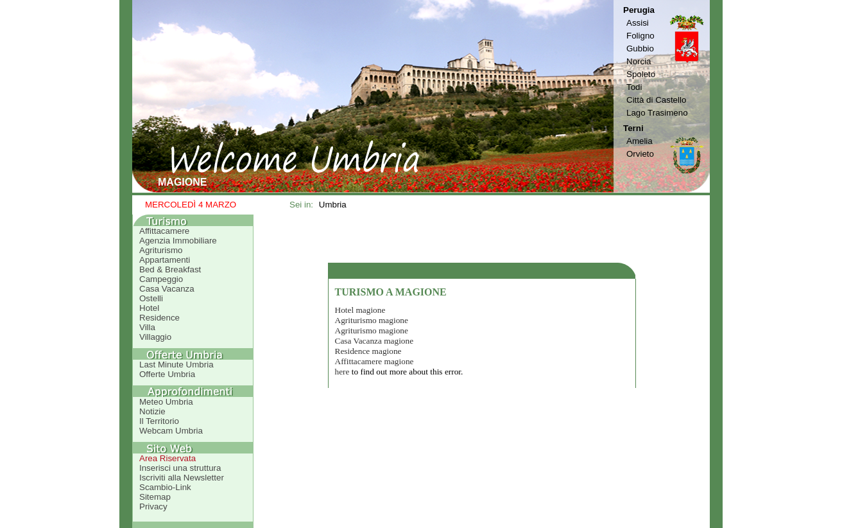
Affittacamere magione (374, 361)
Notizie (152, 411)
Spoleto (640, 74)
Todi (634, 87)
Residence (159, 317)
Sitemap (155, 497)
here (342, 371)
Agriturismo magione (371, 320)
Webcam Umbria (171, 431)
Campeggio (161, 279)
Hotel (149, 308)
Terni (633, 128)
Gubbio (640, 48)
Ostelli (151, 298)
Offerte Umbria (167, 374)
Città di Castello (656, 100)
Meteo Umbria (166, 402)
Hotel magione (360, 310)
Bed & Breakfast (170, 269)
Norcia (638, 61)
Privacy (153, 506)
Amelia (639, 141)
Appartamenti (164, 260)
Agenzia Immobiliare (178, 240)
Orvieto (640, 154)
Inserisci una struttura (180, 468)
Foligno (640, 35)
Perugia (639, 10)
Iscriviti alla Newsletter (181, 477)
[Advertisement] (482, 238)
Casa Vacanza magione (374, 341)
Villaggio (155, 337)
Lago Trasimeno (657, 113)
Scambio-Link (165, 487)
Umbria (333, 204)
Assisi (637, 23)
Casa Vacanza (166, 289)
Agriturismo (160, 250)
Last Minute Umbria (176, 364)
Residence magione (368, 351)
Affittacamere (164, 231)
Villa (147, 327)
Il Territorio (159, 421)
